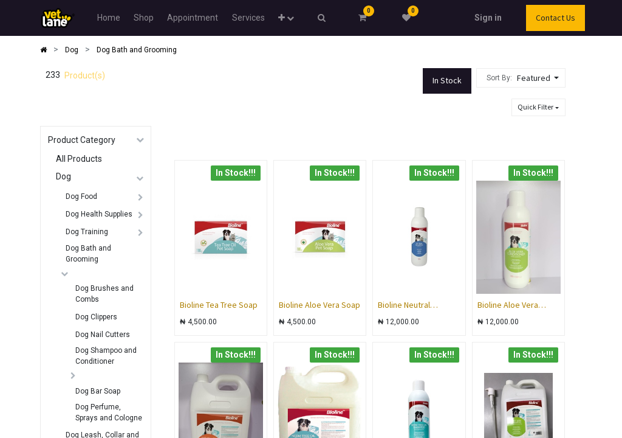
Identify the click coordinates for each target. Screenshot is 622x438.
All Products (79, 159)
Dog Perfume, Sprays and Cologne (108, 412)
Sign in (488, 18)
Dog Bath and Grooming (88, 253)
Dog (63, 176)
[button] (286, 18)
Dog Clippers (96, 317)
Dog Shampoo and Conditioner (106, 356)
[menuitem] (108, 18)
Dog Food (81, 196)
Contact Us (555, 17)
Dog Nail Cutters (102, 334)
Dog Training (87, 232)
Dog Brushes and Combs (104, 294)
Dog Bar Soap (97, 391)
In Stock (447, 80)
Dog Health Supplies (99, 214)
